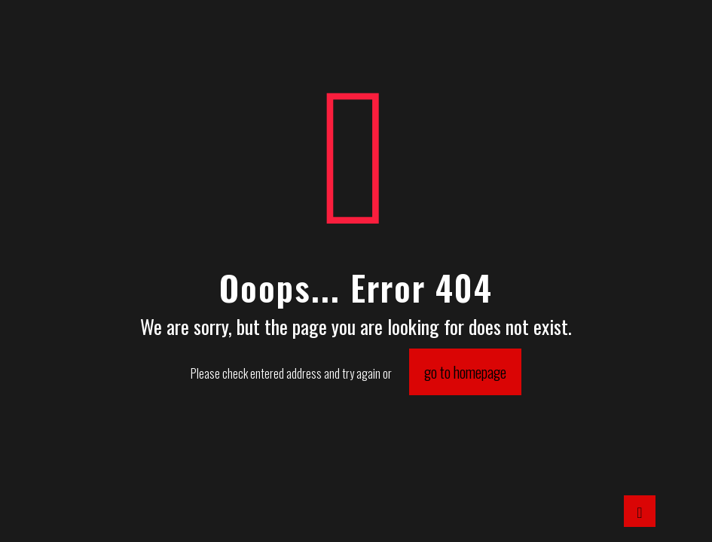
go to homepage (465, 372)
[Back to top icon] (639, 511)
